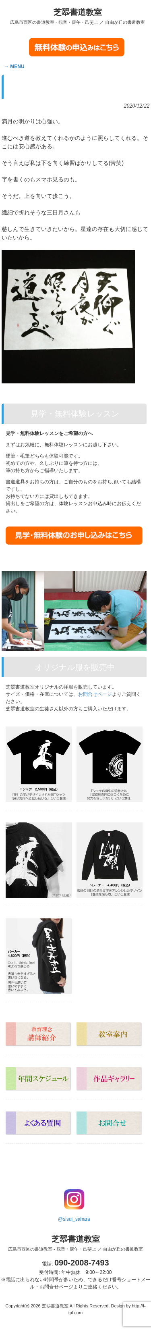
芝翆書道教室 (77, 16)
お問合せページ (95, 694)
